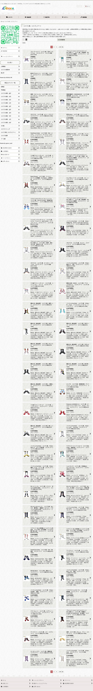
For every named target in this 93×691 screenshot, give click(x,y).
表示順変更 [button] (61, 39)
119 (60, 47)
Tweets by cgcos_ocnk (6, 143)
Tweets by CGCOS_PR (6, 77)
